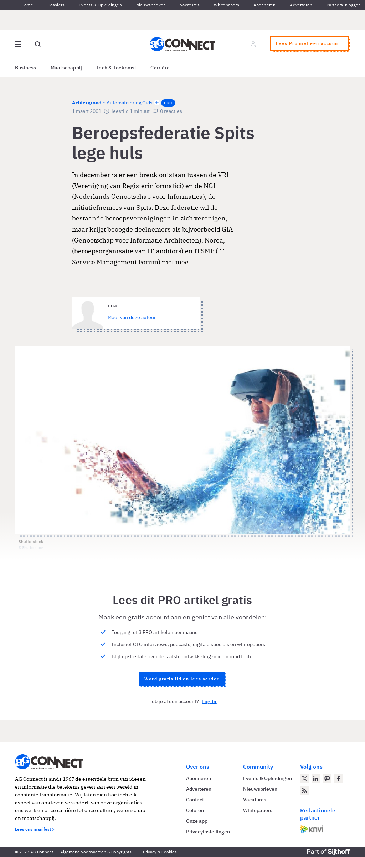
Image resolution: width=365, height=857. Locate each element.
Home (27, 4)
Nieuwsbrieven (151, 4)
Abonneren (264, 4)
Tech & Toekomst (116, 67)
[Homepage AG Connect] (182, 44)
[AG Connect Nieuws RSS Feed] (304, 790)
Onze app (196, 821)
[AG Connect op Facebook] (338, 778)
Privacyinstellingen (208, 832)
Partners (335, 4)
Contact (195, 799)
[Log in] (253, 44)
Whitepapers (226, 4)
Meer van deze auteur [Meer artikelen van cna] (132, 317)
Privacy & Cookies (160, 852)
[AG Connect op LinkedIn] (316, 778)
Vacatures (190, 4)
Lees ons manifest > (35, 829)
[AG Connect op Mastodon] (327, 778)
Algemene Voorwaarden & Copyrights (96, 852)
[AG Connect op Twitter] (304, 778)
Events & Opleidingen (100, 4)
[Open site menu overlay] (18, 44)
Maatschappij (66, 67)
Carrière (160, 67)
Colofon (195, 810)
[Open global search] (38, 44)
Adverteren (301, 4)
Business (25, 67)
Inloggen (352, 4)
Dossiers (56, 4)
